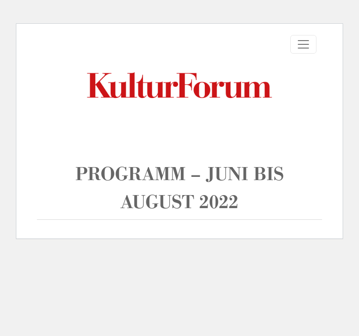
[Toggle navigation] (303, 44)
